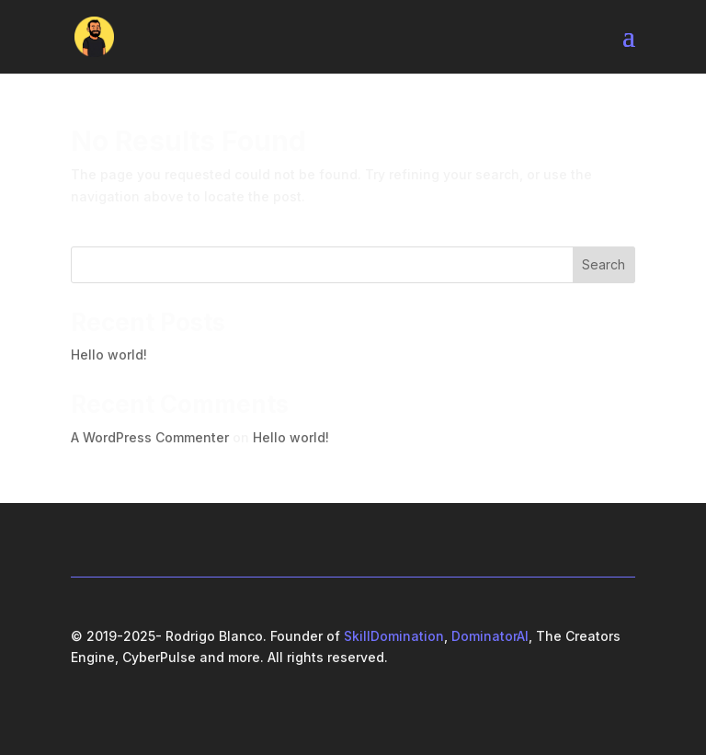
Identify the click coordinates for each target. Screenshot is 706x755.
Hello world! (109, 354)
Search (603, 264)
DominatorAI (490, 636)
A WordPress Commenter (150, 437)
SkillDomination (394, 636)
